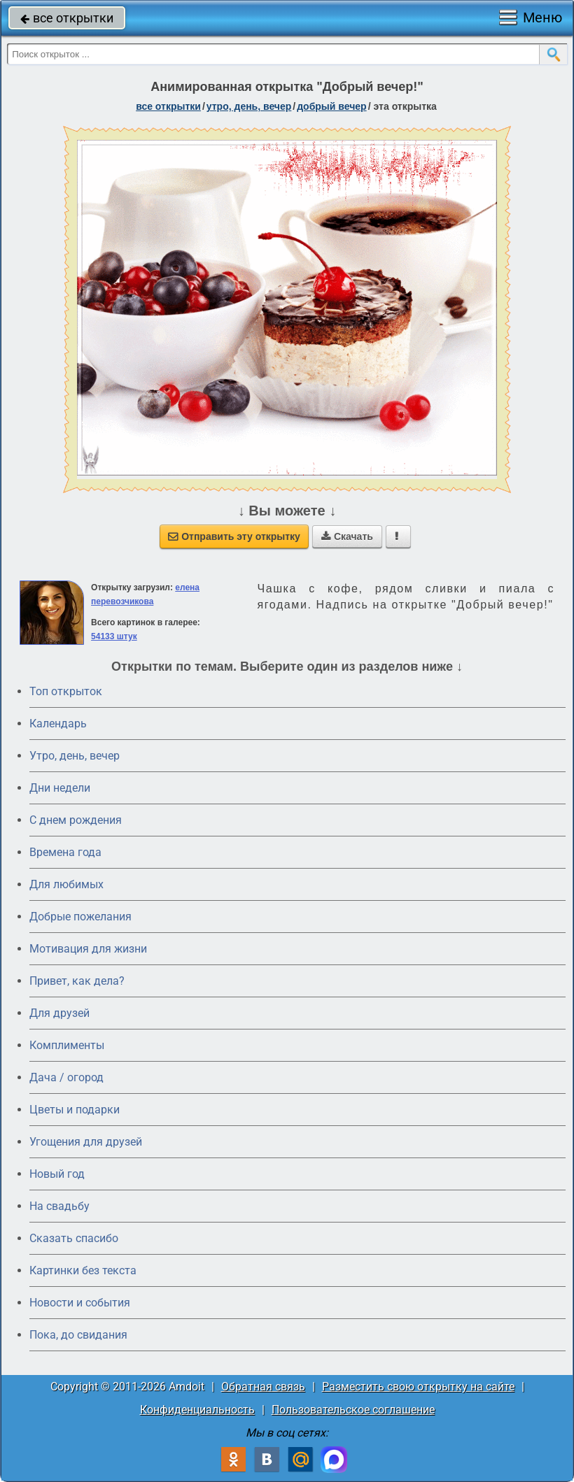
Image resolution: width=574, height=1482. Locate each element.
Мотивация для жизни (88, 948)
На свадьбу (59, 1206)
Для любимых (66, 884)
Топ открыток (65, 691)
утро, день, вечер (249, 106)
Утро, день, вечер (74, 755)
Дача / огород (66, 1077)
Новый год (57, 1174)
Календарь (58, 723)
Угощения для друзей (85, 1141)
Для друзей (59, 1013)
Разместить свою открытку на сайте (418, 1386)
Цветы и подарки (74, 1109)
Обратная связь (263, 1386)
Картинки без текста (82, 1270)
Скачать (347, 536)
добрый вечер (331, 106)
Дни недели (59, 788)
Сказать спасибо (73, 1238)
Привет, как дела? (77, 981)
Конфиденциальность (197, 1409)
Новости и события (79, 1302)
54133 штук (114, 636)
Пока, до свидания (78, 1334)
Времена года (65, 852)
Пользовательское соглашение (353, 1409)
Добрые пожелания (80, 916)
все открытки (66, 17)
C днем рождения (75, 820)
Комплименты (66, 1045)
